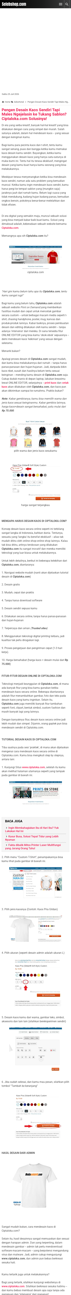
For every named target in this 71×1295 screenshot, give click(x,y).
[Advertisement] (35, 52)
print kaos (50, 382)
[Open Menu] (60, 4)
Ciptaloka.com (10, 227)
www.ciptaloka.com (33, 767)
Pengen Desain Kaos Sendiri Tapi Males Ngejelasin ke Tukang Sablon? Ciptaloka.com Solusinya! (34, 114)
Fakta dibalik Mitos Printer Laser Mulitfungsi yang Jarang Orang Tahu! (33, 846)
